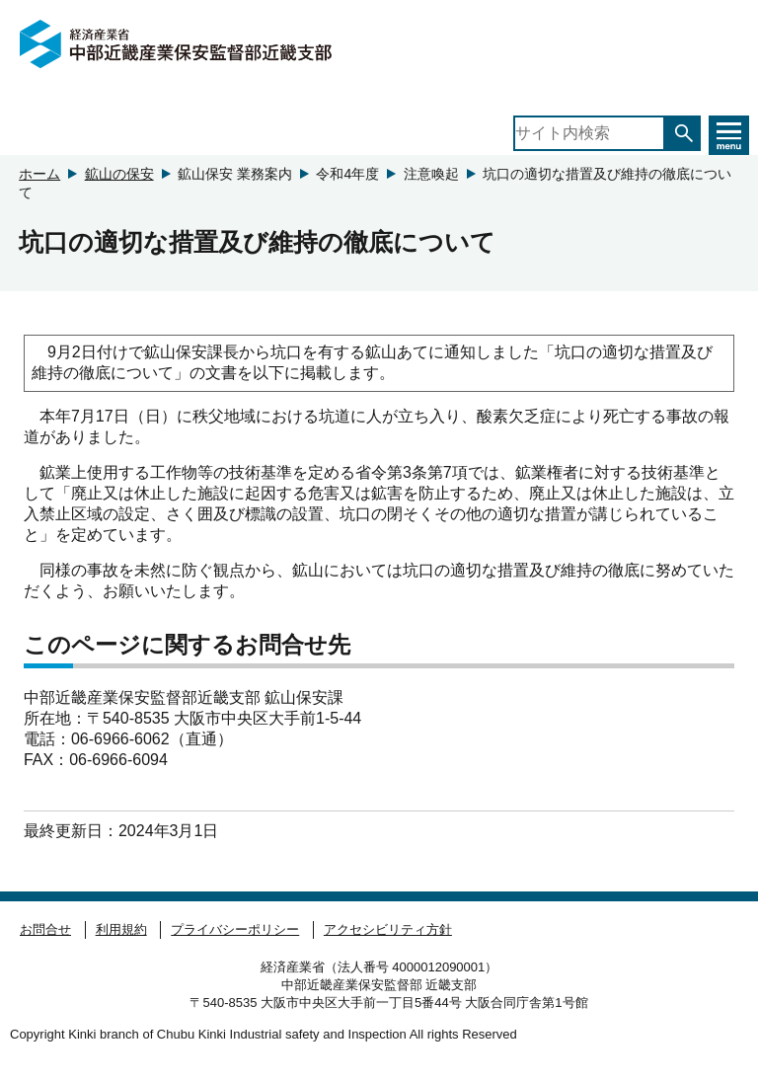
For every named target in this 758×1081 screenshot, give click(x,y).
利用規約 (121, 929)
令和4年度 (347, 174)
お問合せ (45, 929)
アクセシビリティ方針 (388, 929)
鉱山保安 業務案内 (235, 174)
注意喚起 (431, 174)
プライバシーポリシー (235, 929)
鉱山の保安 (119, 174)
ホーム (39, 174)
